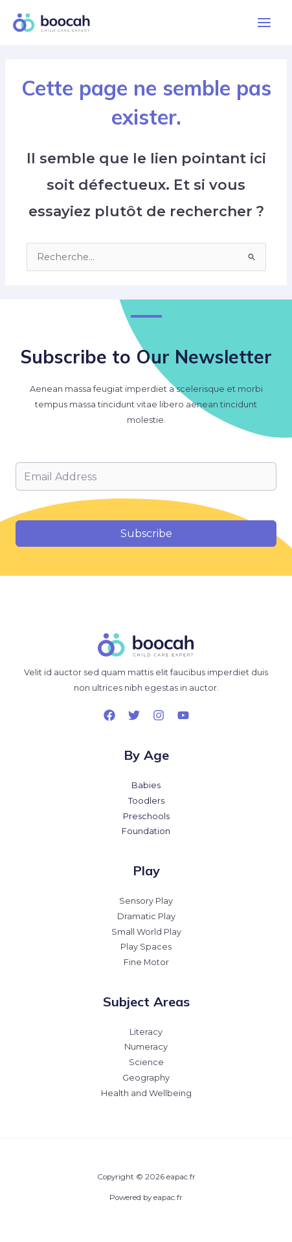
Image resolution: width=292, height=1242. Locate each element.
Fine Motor (146, 962)
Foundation (146, 831)
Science (146, 1062)
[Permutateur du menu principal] (264, 22)
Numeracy (146, 1047)
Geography (146, 1078)
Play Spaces (146, 947)
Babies (146, 785)
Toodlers (146, 801)
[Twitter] (134, 715)
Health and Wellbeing (146, 1093)
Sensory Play (146, 901)
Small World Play (146, 932)
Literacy (146, 1032)
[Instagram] (158, 715)
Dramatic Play (146, 916)
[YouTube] (183, 715)
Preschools (146, 816)
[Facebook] (109, 715)
